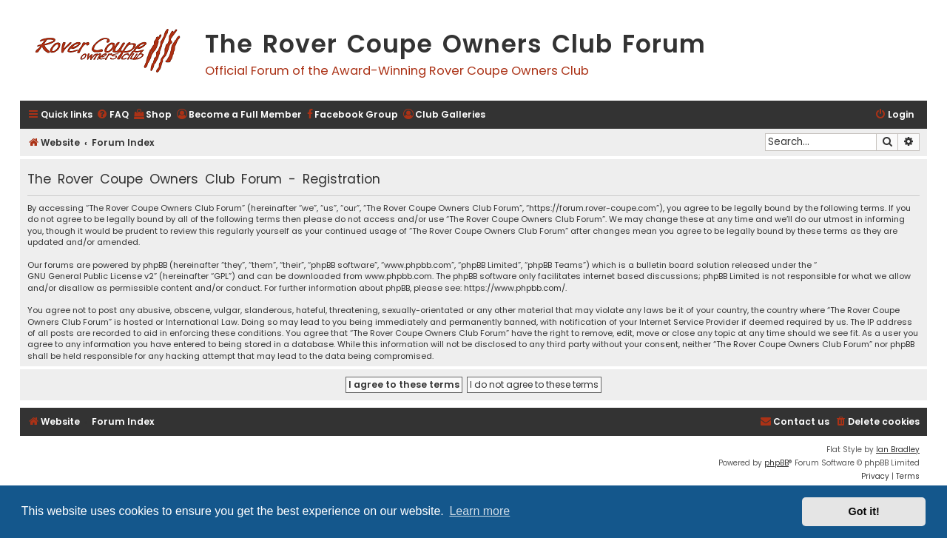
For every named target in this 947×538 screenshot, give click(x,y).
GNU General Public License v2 (90, 276)
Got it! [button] (864, 511)
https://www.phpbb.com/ (514, 288)
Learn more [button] (479, 511)
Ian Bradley (898, 449)
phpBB (776, 462)
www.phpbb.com (398, 276)
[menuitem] (112, 115)
